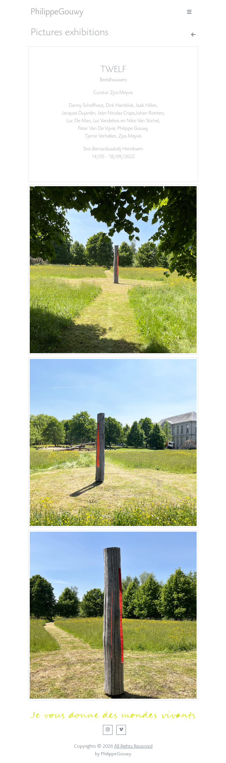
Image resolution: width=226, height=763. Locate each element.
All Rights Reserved (133, 746)
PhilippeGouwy (57, 12)
